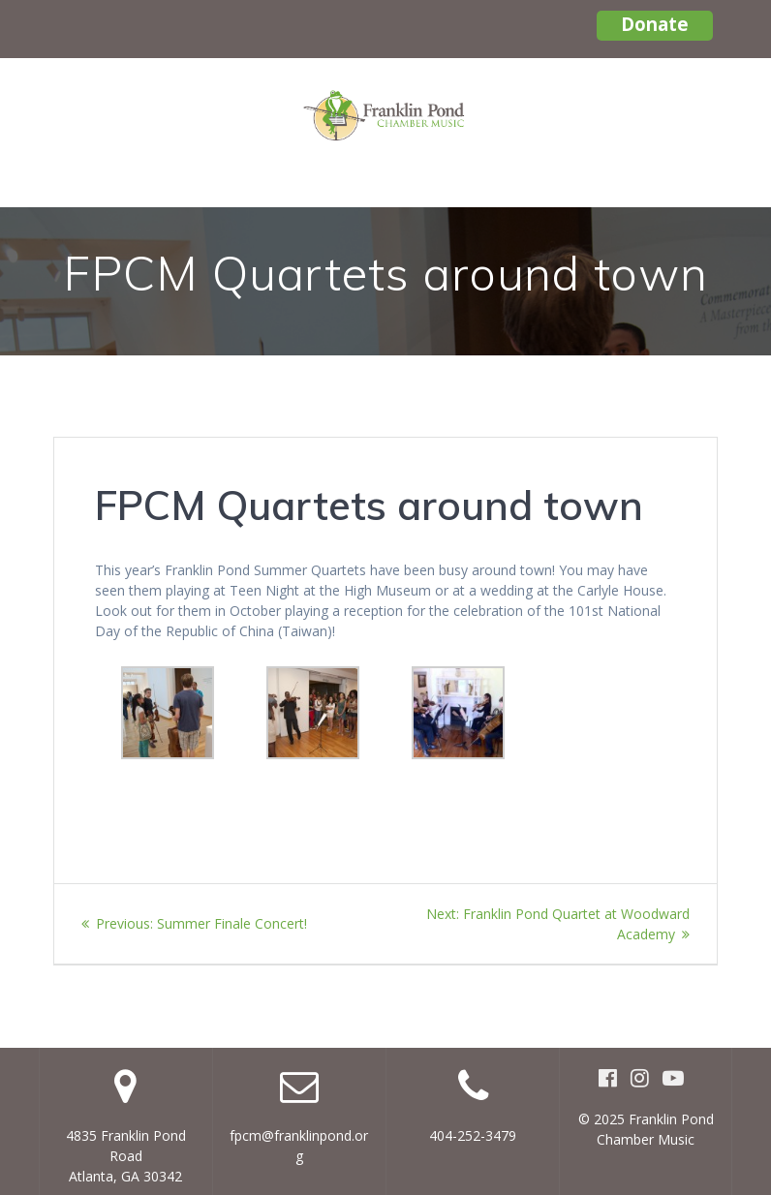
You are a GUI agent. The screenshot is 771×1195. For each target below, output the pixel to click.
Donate (655, 24)
